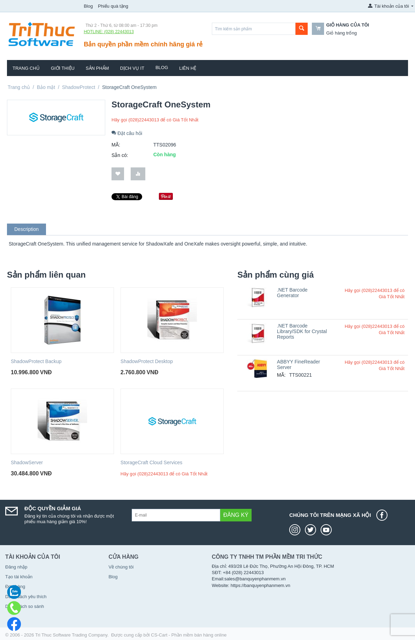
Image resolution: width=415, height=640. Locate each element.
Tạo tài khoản (18, 576)
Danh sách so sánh (24, 606)
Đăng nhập (16, 567)
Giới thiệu (63, 68)
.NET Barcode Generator (292, 292)
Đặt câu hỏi (127, 133)
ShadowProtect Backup (36, 361)
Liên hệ (187, 68)
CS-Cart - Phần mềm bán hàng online (188, 635)
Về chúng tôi (120, 567)
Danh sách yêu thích (26, 596)
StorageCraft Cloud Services (151, 462)
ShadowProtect (78, 87)
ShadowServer (27, 462)
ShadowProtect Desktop (147, 361)
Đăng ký (235, 515)
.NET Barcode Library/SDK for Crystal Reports (302, 331)
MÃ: (116, 145)
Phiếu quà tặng (113, 6)
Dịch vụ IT (132, 68)
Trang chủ (26, 68)
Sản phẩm (97, 68)
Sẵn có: (120, 155)
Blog (88, 6)
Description (26, 229)
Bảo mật (46, 87)
